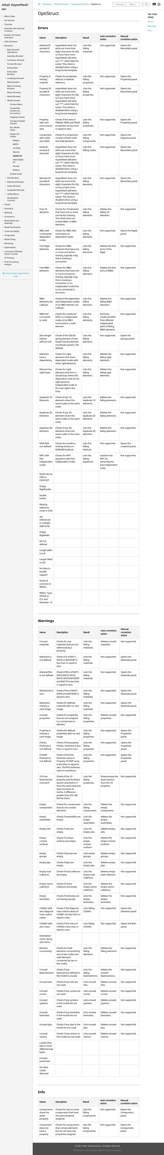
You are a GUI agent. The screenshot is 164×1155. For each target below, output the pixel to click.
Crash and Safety (11, 231)
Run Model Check (15, 128)
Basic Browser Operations (13, 50)
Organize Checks (17, 117)
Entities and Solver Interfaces (12, 36)
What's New (9, 16)
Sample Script (16, 174)
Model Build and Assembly (11, 221)
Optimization (10, 247)
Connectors (9, 216)
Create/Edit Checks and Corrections (15, 110)
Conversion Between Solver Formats (13, 252)
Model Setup (10, 239)
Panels (7, 204)
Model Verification (12, 227)
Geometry (8, 208)
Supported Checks (14, 135)
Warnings (152, 26)
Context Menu (16, 104)
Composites (9, 235)
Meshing (8, 212)
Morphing (8, 243)
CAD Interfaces (10, 41)
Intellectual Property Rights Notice (88, 1150)
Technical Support (114, 1150)
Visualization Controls (12, 199)
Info (150, 30)
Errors (150, 21)
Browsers (8, 45)
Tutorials (8, 24)
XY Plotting (9, 257)
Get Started (9, 20)
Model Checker (13, 100)
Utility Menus (13, 194)
